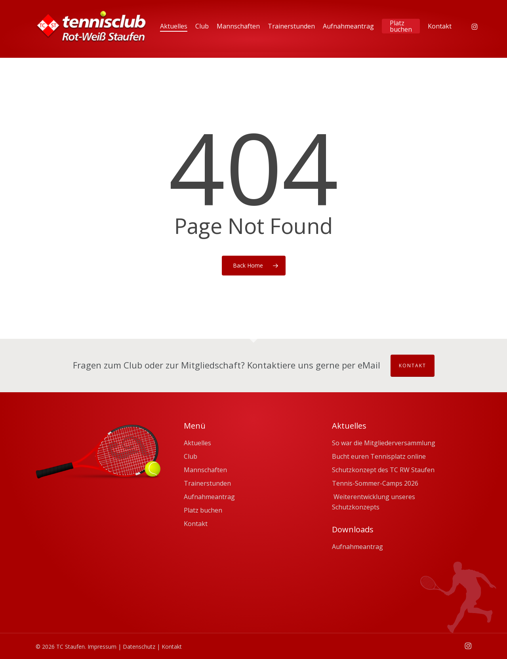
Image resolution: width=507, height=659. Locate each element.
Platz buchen (203, 510)
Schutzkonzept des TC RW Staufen (383, 469)
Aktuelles (197, 443)
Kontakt (412, 365)
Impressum (102, 646)
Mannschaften (205, 469)
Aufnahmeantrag (209, 496)
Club (190, 456)
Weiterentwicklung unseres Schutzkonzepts (373, 501)
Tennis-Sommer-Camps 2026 (375, 483)
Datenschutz (139, 646)
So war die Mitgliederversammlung (383, 443)
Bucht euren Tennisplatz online (379, 456)
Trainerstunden (207, 483)
